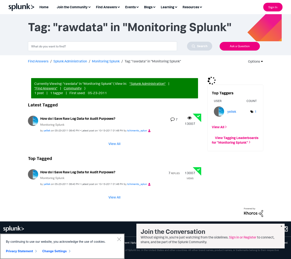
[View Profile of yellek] (47, 130)
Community (73, 88)
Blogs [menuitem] (148, 7)
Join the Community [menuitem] (72, 7)
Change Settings (54, 251)
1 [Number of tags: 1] (256, 111)
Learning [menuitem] (167, 7)
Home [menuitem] (43, 7)
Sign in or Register (242, 237)
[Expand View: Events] (137, 6)
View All (114, 144)
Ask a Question (240, 46)
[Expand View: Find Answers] (118, 6)
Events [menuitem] (130, 7)
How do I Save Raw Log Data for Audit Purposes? (77, 118)
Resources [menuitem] (191, 7)
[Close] (119, 239)
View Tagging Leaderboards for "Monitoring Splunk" (235, 139)
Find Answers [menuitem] (106, 7)
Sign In (272, 7)
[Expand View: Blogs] (154, 6)
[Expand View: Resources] (201, 6)
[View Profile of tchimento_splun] (137, 130)
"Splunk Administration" (147, 83)
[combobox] (120, 46)
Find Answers (38, 61)
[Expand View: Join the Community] (89, 6)
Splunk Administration (70, 61)
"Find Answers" (45, 88)
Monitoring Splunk (106, 61)
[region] (62, 246)
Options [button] (252, 61)
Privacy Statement (19, 251)
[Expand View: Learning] (176, 6)
